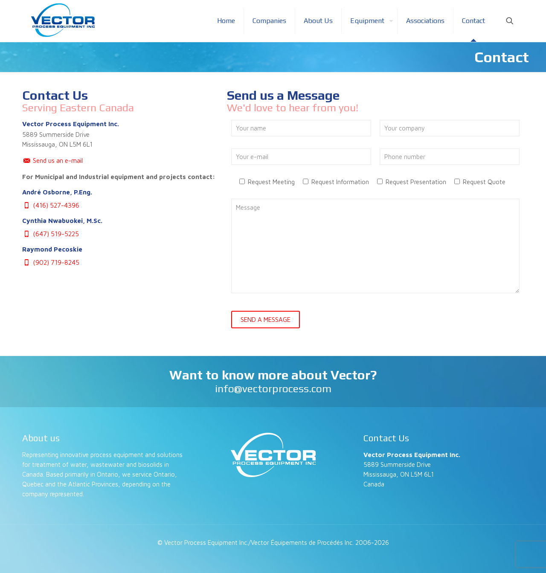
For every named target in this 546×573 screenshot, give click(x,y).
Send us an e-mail (52, 160)
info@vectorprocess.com (273, 388)
